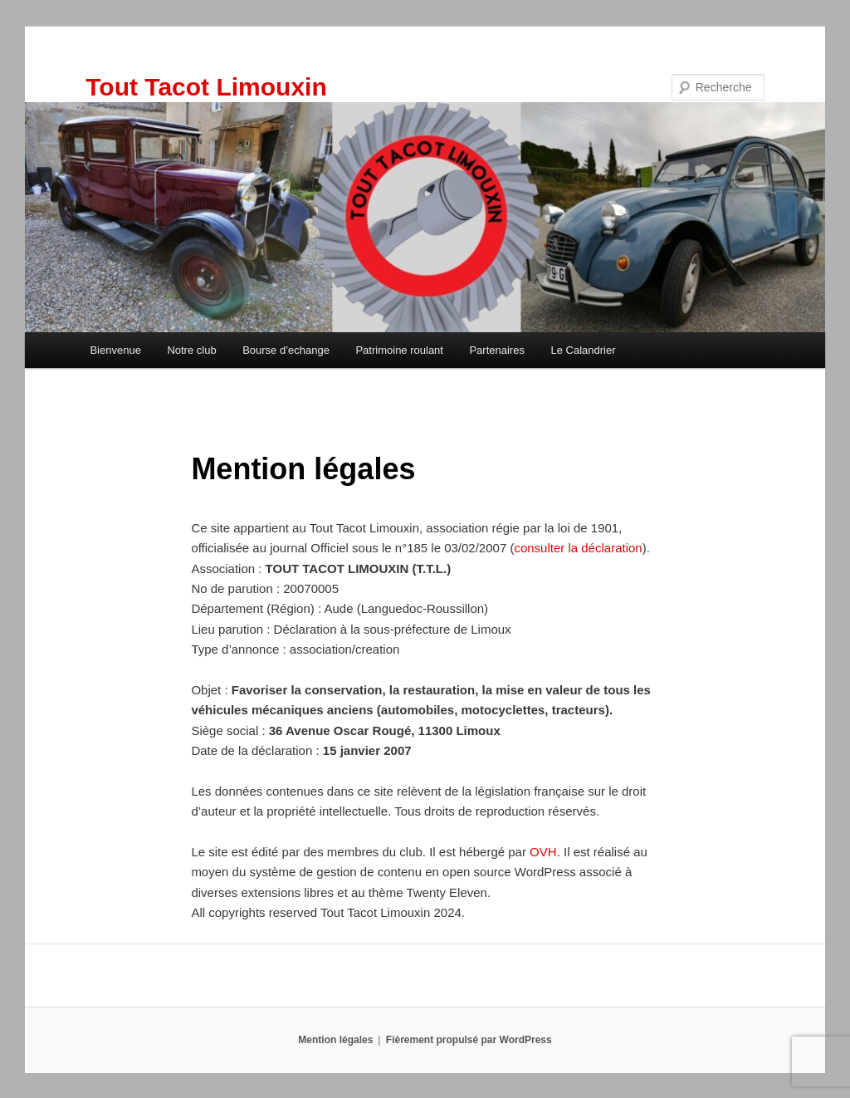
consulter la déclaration (578, 548)
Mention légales (335, 1040)
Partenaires (496, 350)
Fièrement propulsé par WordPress (469, 1040)
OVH (543, 852)
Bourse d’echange (286, 350)
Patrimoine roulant (399, 350)
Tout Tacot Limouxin (206, 86)
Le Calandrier (582, 350)
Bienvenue (115, 350)
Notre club (191, 350)
